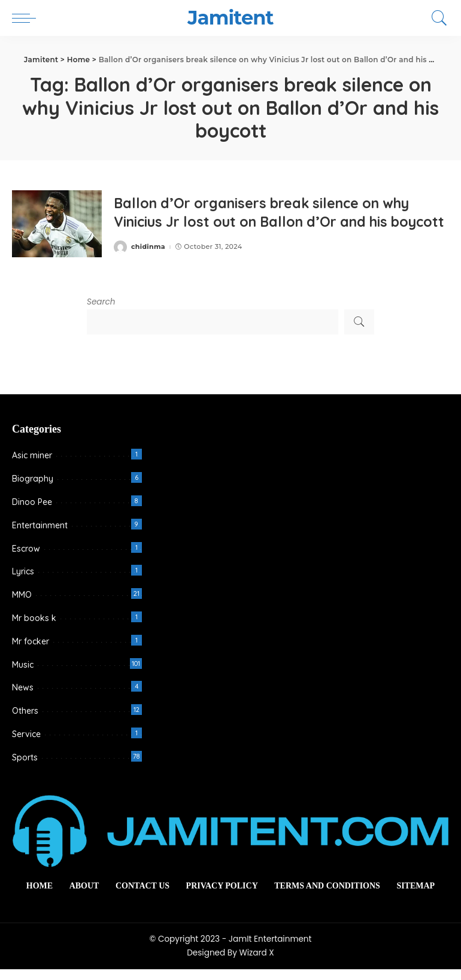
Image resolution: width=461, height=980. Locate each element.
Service (26, 744)
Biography (32, 489)
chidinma (148, 261)
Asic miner (32, 466)
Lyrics (23, 582)
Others (25, 721)
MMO (22, 605)
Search (101, 312)
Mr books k (34, 628)
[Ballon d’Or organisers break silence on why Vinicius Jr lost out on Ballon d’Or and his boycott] (57, 229)
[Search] (436, 18)
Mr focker (30, 652)
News (23, 698)
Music (23, 675)
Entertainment (40, 536)
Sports (25, 768)
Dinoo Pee (32, 512)
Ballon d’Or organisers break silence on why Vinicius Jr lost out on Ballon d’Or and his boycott (270, 217)
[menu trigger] (27, 18)
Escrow (26, 559)
